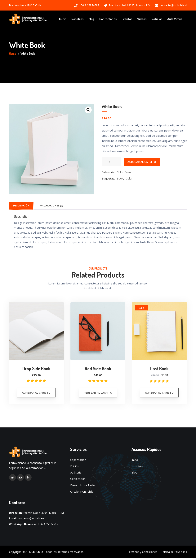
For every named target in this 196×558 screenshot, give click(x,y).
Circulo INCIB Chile (81, 491)
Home (12, 53)
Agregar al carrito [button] (36, 392)
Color (129, 178)
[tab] (21, 205)
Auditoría (75, 472)
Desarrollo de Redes (83, 485)
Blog (91, 19)
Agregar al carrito (141, 161)
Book (120, 178)
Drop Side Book (36, 368)
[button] (88, 109)
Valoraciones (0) (51, 205)
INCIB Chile (36, 551)
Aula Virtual (175, 19)
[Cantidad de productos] (111, 161)
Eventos (127, 19)
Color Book (124, 172)
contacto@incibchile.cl (173, 5)
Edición (74, 466)
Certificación (78, 479)
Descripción (21, 205)
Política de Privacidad (174, 552)
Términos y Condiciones (142, 552)
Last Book (159, 368)
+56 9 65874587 (89, 5)
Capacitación (78, 459)
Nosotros (77, 19)
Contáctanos (108, 19)
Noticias (156, 19)
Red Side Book (98, 368)
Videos (141, 19)
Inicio (62, 19)
